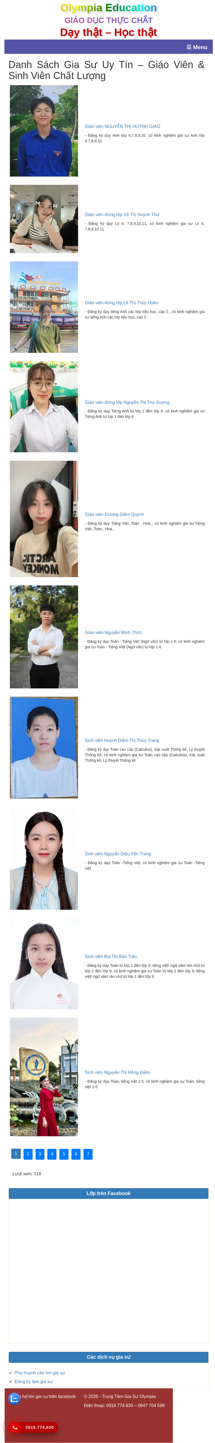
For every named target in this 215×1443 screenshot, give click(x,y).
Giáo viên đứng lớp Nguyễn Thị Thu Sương (127, 402)
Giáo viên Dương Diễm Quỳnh (114, 514)
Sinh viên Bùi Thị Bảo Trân (111, 956)
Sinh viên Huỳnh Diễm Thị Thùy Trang (122, 740)
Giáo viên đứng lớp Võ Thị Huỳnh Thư (122, 214)
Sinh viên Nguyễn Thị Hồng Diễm (117, 1072)
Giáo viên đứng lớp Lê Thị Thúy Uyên (121, 302)
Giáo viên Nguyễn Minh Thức (113, 632)
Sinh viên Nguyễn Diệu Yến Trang (118, 854)
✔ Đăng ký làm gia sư (31, 1381)
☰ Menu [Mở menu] (197, 47)
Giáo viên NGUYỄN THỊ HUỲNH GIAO (122, 126)
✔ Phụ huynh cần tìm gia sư (37, 1373)
